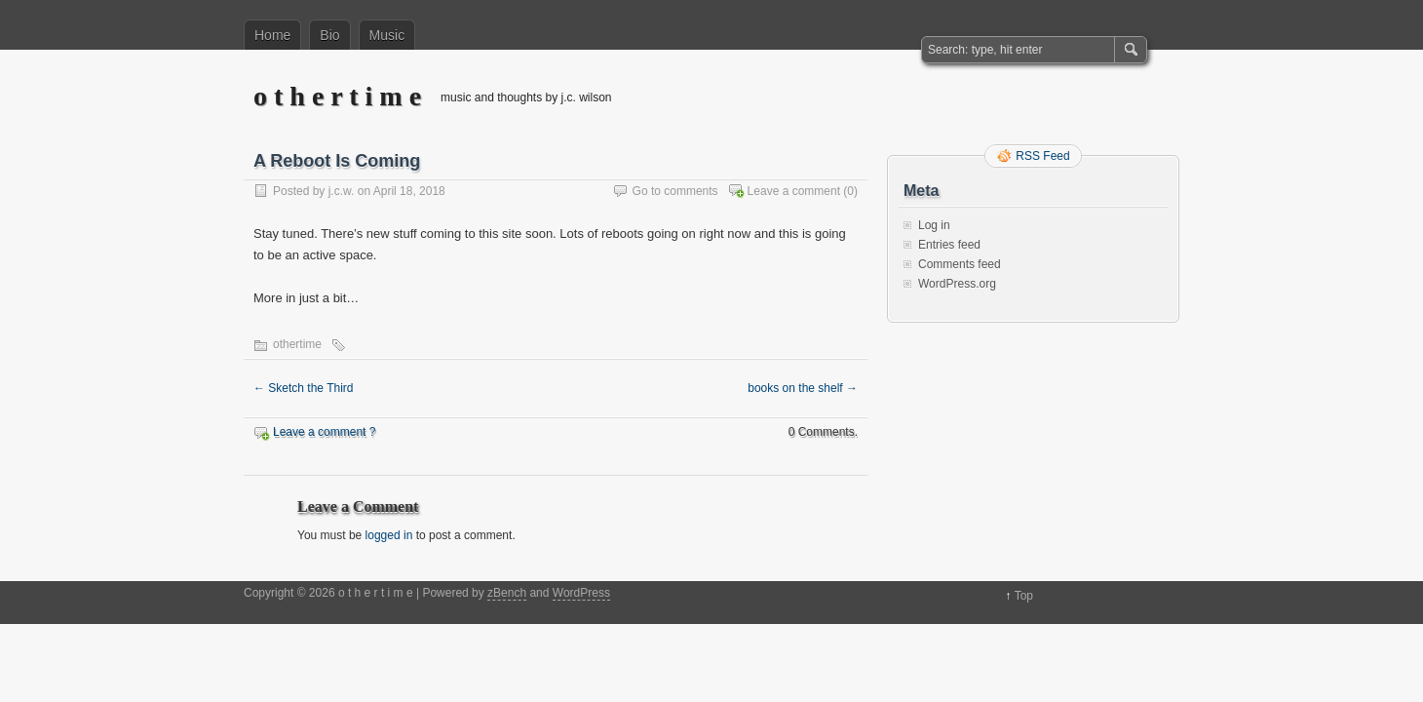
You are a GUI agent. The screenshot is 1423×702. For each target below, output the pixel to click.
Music (387, 35)
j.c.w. (341, 191)
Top (1024, 596)
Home (272, 35)
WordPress (581, 593)
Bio (329, 35)
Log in (934, 225)
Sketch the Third (303, 388)
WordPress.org (957, 284)
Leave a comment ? (324, 432)
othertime (297, 344)
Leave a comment (794, 191)
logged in (389, 535)
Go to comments (675, 191)
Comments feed (959, 264)
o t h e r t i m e (337, 96)
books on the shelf (803, 388)
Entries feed (949, 245)
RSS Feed (1042, 156)
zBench (506, 593)
